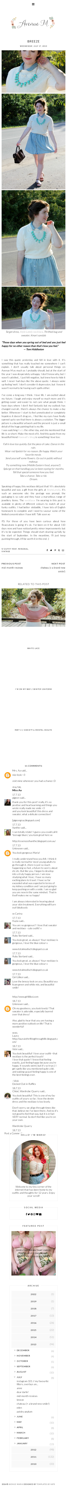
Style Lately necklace (31, 331)
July (19, 1377)
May (19, 1422)
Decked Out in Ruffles (24, 1083)
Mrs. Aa (16, 770)
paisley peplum (24, 1411)
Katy (21, 430)
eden (19, 1407)
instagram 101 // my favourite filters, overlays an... (33, 1383)
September (23, 1366)
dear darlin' (23, 1392)
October (22, 1361)
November (23, 1355)
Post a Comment (13, 1133)
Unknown (17, 848)
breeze (20, 1399)
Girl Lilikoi (17, 977)
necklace (30, 500)
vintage (6, 551)
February (23, 1438)
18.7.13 (16, 1000)
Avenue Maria (16, 1484)
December (23, 1350)
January (22, 1443)
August (21, 1371)
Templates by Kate (46, 1484)
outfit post (10, 549)
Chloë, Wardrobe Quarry (25, 1091)
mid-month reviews (27, 1395)
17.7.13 (16, 794)
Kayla (15, 920)
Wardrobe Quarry (22, 1125)
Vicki (14, 1049)
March (21, 1432)
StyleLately (53, 489)
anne (19, 1388)
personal (23, 549)
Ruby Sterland (19, 935)
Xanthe (16, 827)
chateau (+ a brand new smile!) (53, 569)
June (20, 1416)
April (20, 1427)
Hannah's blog (26, 437)
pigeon (15, 797)
